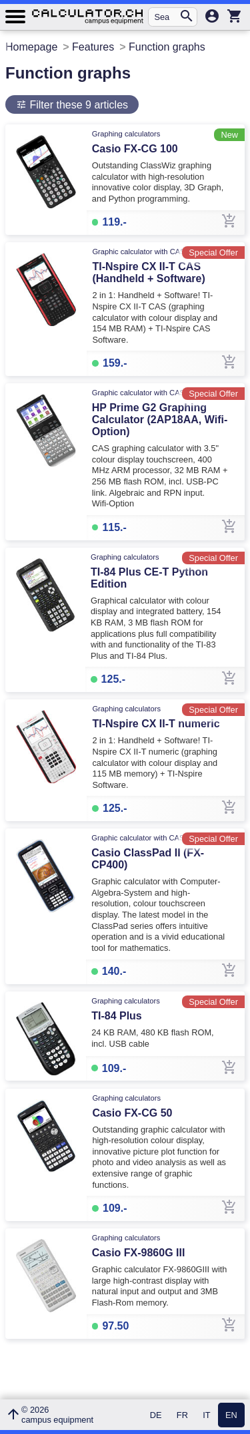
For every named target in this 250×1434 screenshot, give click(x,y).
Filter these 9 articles (77, 104)
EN (231, 1415)
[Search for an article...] (166, 17)
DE (156, 1415)
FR (182, 1415)
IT (206, 1415)
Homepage (31, 47)
